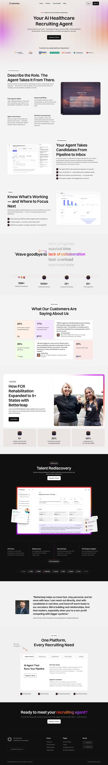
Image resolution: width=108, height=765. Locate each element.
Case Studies (50, 744)
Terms (65, 744)
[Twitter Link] (88, 742)
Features (49, 742)
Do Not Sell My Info (68, 750)
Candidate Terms (68, 747)
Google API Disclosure (93, 762)
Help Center (50, 750)
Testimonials (50, 747)
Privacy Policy (67, 742)
